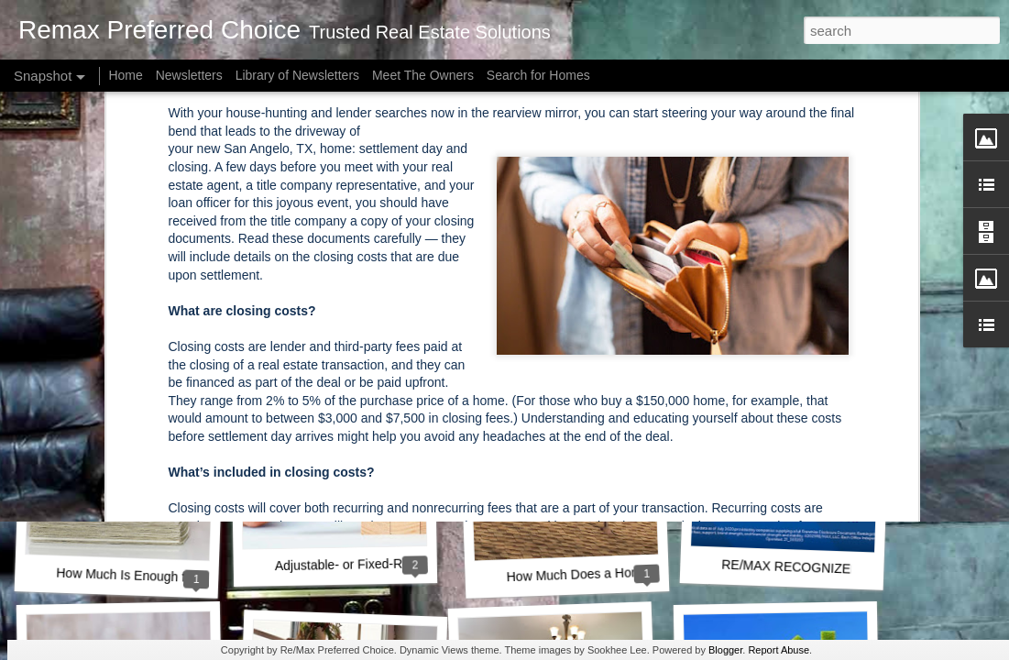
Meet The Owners (423, 75)
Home (125, 75)
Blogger (725, 649)
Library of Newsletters (297, 75)
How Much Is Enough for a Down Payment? (180, 577)
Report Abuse (778, 649)
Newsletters (189, 75)
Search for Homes (538, 75)
